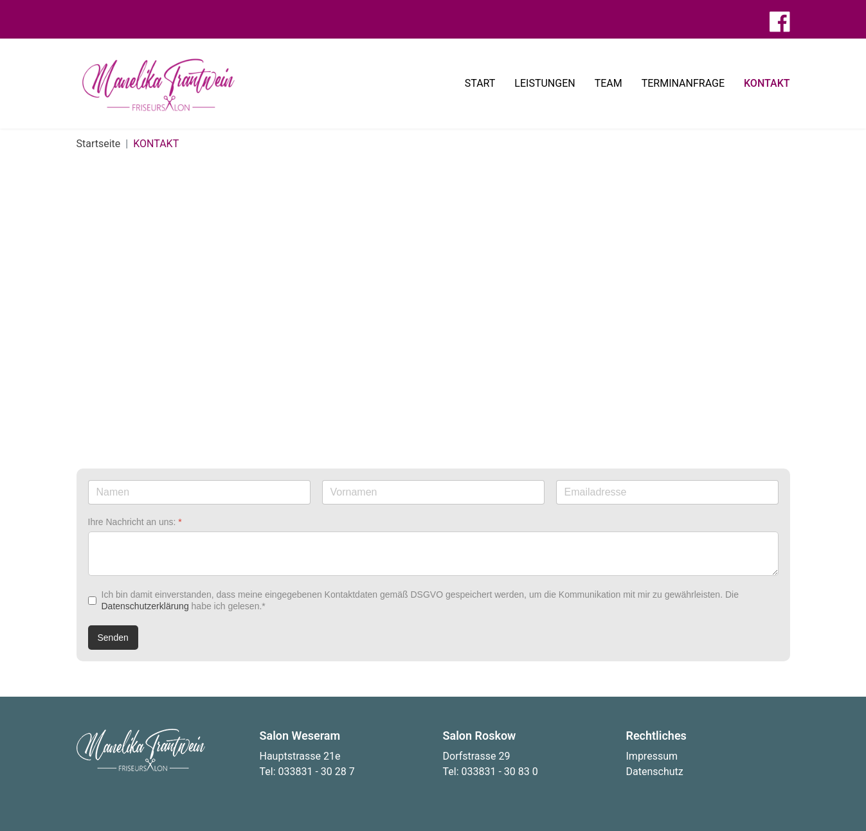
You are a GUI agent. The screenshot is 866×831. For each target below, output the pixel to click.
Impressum (652, 756)
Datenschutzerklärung (145, 606)
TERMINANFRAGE (683, 83)
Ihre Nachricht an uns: (135, 522)
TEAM (608, 83)
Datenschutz (654, 771)
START (480, 83)
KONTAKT (767, 83)
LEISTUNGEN (544, 83)
